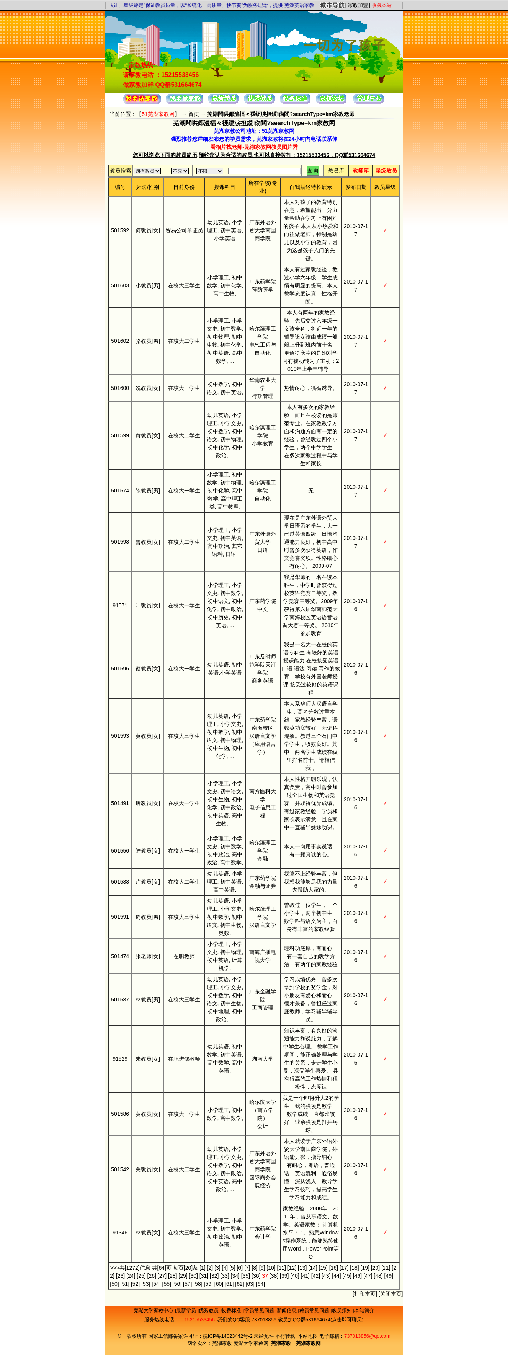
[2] (210, 1268)
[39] (284, 1276)
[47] (367, 1276)
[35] (245, 1276)
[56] (177, 1284)
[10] (270, 1268)
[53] (145, 1284)
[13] (302, 1268)
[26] (151, 1276)
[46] (357, 1276)
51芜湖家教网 (158, 114)
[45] (347, 1276)
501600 (120, 388)
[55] (166, 1284)
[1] (202, 1268)
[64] (260, 1284)
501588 (120, 882)
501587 (120, 999)
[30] (193, 1276)
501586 (120, 1114)
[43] (326, 1276)
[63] (250, 1284)
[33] (224, 1276)
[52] (135, 1284)
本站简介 (364, 1310)
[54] (156, 1284)
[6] (240, 1268)
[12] (291, 1268)
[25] (141, 1276)
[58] (197, 1284)
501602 (120, 341)
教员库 (336, 171)
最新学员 (187, 1310)
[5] (232, 1268)
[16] (333, 1268)
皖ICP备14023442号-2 (228, 1336)
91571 (120, 605)
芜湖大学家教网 (251, 1343)
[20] (375, 1268)
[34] (235, 1276)
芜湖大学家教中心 (154, 1310)
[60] (218, 1284)
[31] (203, 1276)
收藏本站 (382, 5)
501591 (120, 917)
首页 (193, 114)
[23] (120, 1276)
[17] (344, 1268)
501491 (120, 803)
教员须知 (342, 1310)
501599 (120, 435)
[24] (130, 1276)
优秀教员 (209, 1310)
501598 (120, 542)
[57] (187, 1284)
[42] (315, 1276)
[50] (114, 1284)
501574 (120, 491)
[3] (217, 1268)
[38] (274, 1276)
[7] (247, 1268)
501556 (120, 851)
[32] (214, 1276)
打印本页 (365, 1294)
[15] (323, 1268)
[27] (162, 1276)
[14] (312, 1268)
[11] (281, 1268)
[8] (255, 1268)
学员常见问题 (260, 1310)
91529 (120, 1059)
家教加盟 (358, 5)
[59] (208, 1284)
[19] (365, 1268)
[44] (336, 1276)
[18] (354, 1268)
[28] (172, 1276)
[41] (305, 1276)
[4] (225, 1268)
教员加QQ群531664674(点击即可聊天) (321, 1319)
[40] (294, 1276)
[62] (239, 1284)
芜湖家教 (222, 1343)
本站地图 (308, 1336)
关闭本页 (391, 1294)
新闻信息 (287, 1310)
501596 (120, 668)
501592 (120, 230)
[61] (229, 1284)
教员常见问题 (315, 1310)
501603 (120, 285)
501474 (120, 956)
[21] (385, 1268)
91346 (120, 1232)
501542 (120, 1169)
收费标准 (232, 1310)
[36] (256, 1276)
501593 (120, 736)
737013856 (264, 1319)
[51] (125, 1284)
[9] (262, 1268)
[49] (388, 1276)
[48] (378, 1276)
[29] (182, 1276)
